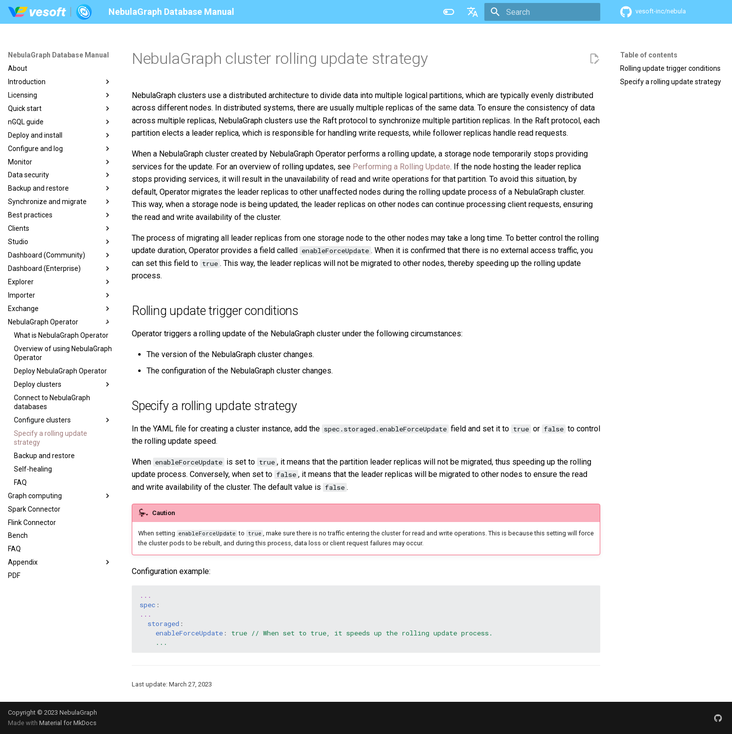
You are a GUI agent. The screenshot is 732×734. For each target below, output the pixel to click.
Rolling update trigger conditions (670, 68)
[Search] (542, 12)
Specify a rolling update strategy (670, 82)
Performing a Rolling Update (401, 166)
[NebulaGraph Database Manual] (50, 12)
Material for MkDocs (68, 723)
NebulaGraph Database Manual (58, 55)
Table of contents (649, 55)
